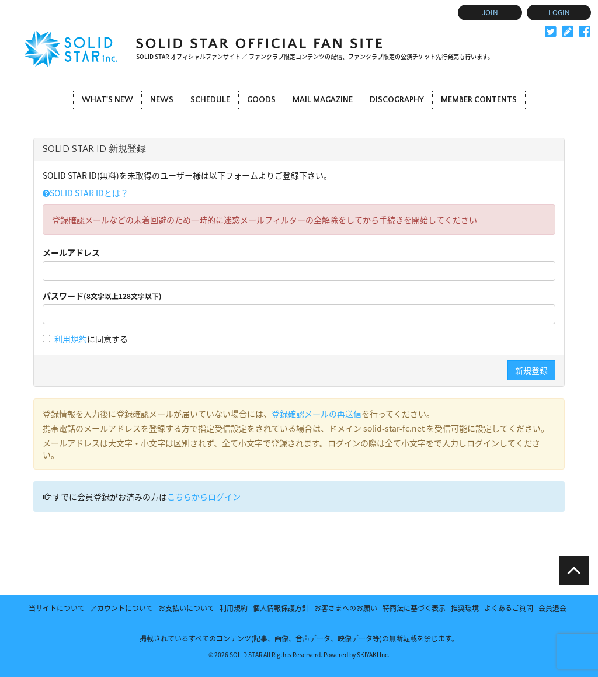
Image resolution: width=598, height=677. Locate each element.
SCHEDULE (210, 100)
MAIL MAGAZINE (323, 100)
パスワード (102, 295)
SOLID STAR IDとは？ (85, 193)
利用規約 (70, 339)
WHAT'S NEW (107, 100)
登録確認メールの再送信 (316, 413)
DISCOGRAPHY (397, 100)
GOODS (261, 100)
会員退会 (552, 608)
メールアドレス (71, 252)
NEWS (161, 100)
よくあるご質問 (508, 608)
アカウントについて (121, 608)
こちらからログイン (204, 496)
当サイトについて (57, 608)
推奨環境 (465, 608)
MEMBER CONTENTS (479, 100)
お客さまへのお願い (345, 608)
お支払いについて (186, 608)
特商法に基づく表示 (414, 608)
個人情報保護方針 (281, 608)
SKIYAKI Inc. (373, 654)
